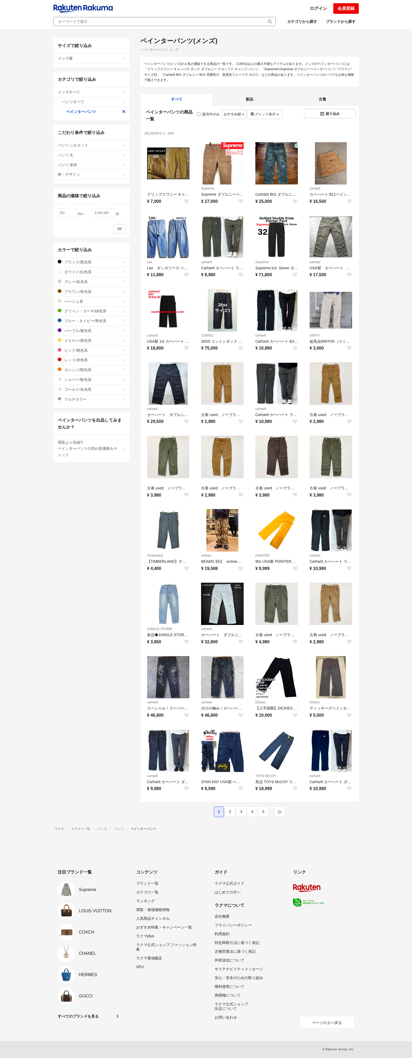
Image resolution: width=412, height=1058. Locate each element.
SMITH (314, 335)
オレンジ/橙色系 (92, 369)
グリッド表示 (265, 114)
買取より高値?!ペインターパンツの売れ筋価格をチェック (92, 448)
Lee (149, 262)
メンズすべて (92, 92)
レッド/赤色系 (92, 360)
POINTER (262, 555)
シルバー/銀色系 (92, 379)
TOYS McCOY (265, 776)
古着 (322, 99)
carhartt (315, 188)
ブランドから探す (341, 21)
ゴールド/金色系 (92, 389)
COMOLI (207, 335)
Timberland (155, 555)
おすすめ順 (234, 114)
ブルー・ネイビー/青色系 (92, 320)
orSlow (206, 555)
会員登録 (346, 8)
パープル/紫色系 (92, 330)
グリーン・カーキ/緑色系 (92, 311)
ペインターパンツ (96, 112)
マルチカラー (92, 399)
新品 (249, 99)
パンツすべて (94, 102)
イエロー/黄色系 (92, 340)
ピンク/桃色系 (92, 350)
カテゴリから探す (302, 21)
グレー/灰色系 (92, 281)
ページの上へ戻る (327, 1023)
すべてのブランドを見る (78, 1016)
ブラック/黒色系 (92, 262)
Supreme (207, 188)
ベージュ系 (92, 301)
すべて (176, 99)
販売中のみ (208, 114)
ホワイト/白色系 (92, 272)
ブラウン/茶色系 (92, 291)
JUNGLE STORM (159, 629)
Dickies (260, 702)
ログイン (318, 8)
